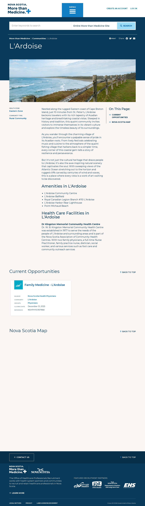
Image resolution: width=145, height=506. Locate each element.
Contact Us (23, 457)
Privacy (29, 503)
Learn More (18, 493)
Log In (133, 8)
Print (112, 38)
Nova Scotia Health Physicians (42, 296)
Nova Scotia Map (121, 122)
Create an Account (117, 8)
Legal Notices (15, 503)
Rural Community (18, 118)
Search (127, 26)
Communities (39, 38)
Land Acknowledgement (47, 503)
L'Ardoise (32, 300)
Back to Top (129, 272)
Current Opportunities (120, 116)
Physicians (33, 303)
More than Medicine (19, 38)
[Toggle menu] (72, 10)
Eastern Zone (16, 111)
